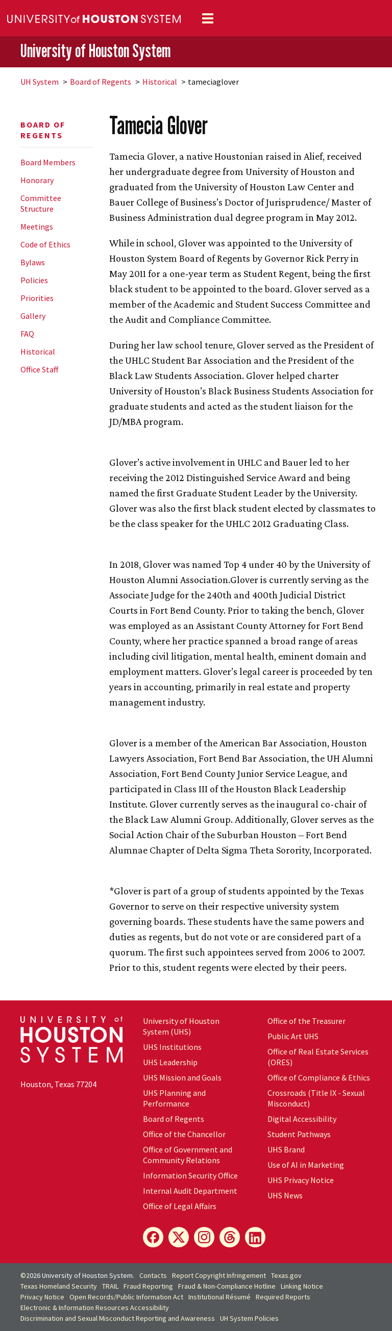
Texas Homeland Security (58, 1286)
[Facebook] (153, 1237)
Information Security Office (190, 1175)
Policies (34, 280)
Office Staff (39, 369)
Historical (159, 82)
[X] (178, 1237)
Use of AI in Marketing (305, 1165)
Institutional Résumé (219, 1296)
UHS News (285, 1195)
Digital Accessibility (301, 1119)
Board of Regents (100, 82)
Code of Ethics (45, 244)
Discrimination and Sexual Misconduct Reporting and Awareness (117, 1318)
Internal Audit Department (190, 1191)
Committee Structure (40, 203)
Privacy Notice (42, 1296)
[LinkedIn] (255, 1237)
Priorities (37, 298)
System (39, 82)
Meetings (36, 226)
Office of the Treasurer (306, 1021)
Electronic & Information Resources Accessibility (94, 1307)
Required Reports (283, 1296)
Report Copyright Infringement (219, 1275)
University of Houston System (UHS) (181, 1026)
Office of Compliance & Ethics (318, 1077)
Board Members (48, 162)
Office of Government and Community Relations (187, 1154)
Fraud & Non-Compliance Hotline (227, 1286)
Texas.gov (286, 1275)
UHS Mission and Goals (182, 1077)
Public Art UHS (292, 1036)
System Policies (249, 1318)
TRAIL (110, 1286)
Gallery (32, 316)
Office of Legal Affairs (179, 1206)
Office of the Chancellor (184, 1134)
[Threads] (229, 1237)
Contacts (153, 1275)
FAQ (27, 334)
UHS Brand (286, 1149)
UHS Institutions (172, 1047)
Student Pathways (299, 1134)
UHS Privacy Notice (300, 1180)
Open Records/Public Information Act (126, 1296)
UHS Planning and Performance (174, 1098)
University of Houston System (95, 51)
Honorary (37, 180)
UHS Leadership (170, 1062)
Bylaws (32, 262)
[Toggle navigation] (208, 18)
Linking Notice (302, 1286)
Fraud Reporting (148, 1286)
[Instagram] (204, 1237)
